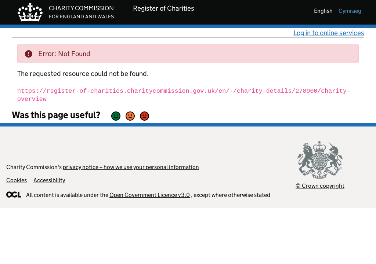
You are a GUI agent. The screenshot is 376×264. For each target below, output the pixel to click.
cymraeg (350, 10)
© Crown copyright (320, 185)
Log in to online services (328, 33)
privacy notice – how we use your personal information (131, 167)
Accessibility (49, 180)
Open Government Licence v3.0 (149, 194)
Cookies (16, 180)
